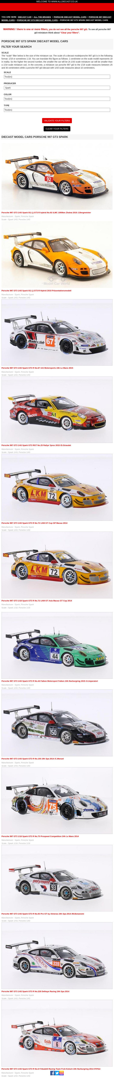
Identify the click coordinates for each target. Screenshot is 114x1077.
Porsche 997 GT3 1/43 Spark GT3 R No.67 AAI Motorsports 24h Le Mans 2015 (37, 368)
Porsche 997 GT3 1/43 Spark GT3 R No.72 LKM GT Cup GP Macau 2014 (34, 523)
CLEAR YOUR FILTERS (57, 129)
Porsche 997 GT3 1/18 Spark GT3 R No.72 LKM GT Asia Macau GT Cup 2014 (37, 601)
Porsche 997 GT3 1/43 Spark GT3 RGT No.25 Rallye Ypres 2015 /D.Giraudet (36, 445)
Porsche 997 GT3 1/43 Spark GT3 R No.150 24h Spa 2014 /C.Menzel (33, 759)
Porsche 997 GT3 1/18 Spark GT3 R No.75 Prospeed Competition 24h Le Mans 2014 (40, 836)
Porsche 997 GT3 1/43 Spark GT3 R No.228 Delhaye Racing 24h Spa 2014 (35, 991)
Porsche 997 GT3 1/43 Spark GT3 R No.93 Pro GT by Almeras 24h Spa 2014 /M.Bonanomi (43, 914)
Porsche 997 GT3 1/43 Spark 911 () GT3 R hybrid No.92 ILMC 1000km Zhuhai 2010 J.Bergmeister (46, 212)
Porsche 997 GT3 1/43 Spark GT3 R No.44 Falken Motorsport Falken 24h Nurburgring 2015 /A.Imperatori (50, 681)
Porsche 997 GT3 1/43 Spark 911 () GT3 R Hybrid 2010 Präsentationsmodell (36, 290)
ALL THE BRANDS (42, 17)
